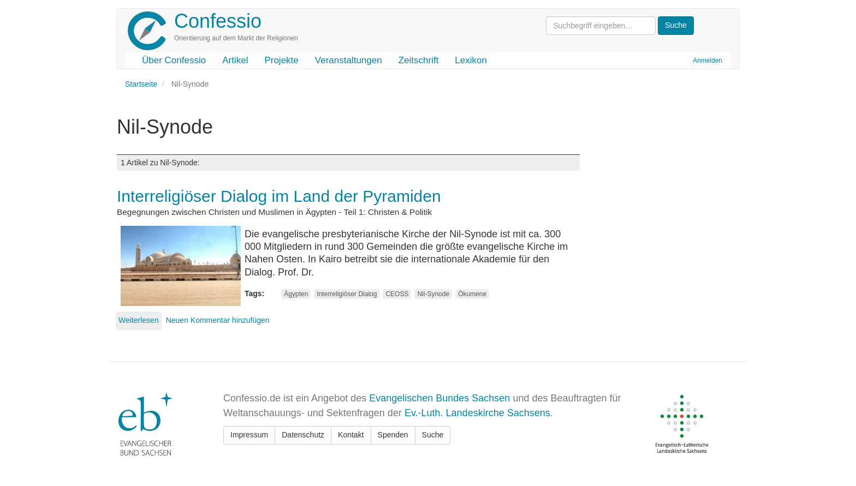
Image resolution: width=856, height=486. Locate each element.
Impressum (249, 434)
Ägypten (296, 294)
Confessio (217, 21)
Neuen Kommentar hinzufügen (218, 320)
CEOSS (396, 294)
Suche (433, 434)
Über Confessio (174, 60)
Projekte (281, 60)
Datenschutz (303, 434)
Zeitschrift (419, 60)
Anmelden (707, 60)
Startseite (141, 84)
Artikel (235, 60)
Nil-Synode (433, 294)
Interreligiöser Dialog (347, 294)
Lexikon (471, 60)
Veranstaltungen (348, 60)
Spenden (393, 434)
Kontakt (351, 434)
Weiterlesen (138, 320)
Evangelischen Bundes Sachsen (439, 398)
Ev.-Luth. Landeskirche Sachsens (477, 412)
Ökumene (472, 294)
